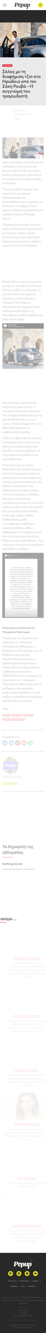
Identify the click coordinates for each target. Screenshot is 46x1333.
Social (6, 719)
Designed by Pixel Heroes (23, 1328)
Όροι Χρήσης (23, 1313)
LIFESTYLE (7, 66)
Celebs (6, 715)
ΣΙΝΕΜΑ (13, 1286)
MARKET (32, 1286)
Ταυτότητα (23, 1308)
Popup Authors (23, 1310)
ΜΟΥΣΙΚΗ (24, 1281)
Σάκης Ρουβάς (18, 719)
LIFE (23, 1286)
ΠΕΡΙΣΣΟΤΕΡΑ (10, 784)
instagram (17, 715)
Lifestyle (28, 715)
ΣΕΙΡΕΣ (35, 1281)
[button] (5, 743)
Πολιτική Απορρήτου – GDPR (23, 1315)
